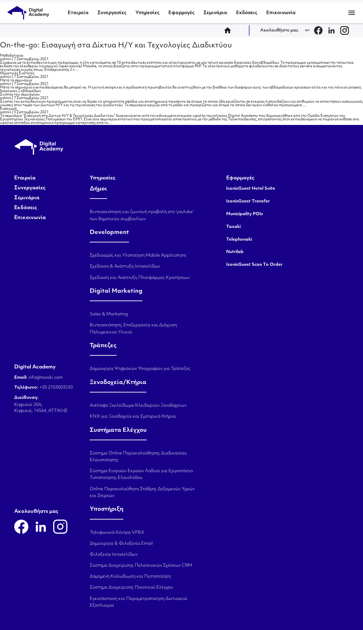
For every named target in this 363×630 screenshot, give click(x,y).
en (307, 30)
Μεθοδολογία (11, 56)
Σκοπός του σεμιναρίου (20, 95)
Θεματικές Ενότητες (17, 73)
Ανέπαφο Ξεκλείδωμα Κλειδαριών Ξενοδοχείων (138, 405)
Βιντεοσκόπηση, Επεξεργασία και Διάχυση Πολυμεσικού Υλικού (133, 328)
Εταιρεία (78, 13)
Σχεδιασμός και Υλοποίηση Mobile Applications (138, 255)
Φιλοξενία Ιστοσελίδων (114, 554)
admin (5, 59)
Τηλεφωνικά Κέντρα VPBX (117, 533)
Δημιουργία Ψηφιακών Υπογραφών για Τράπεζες (140, 369)
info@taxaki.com (45, 378)
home (230, 30)
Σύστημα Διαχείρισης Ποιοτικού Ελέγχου (131, 587)
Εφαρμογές (181, 13)
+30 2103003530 (55, 387)
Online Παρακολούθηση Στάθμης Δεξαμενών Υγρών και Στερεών (142, 492)
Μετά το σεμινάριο (16, 80)
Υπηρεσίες (147, 13)
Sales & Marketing (109, 314)
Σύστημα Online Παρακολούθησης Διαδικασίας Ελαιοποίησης (138, 456)
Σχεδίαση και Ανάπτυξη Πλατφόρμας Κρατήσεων (140, 278)
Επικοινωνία (281, 13)
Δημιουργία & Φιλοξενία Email (121, 544)
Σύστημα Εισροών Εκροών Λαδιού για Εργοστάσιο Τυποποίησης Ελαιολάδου (141, 474)
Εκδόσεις (246, 13)
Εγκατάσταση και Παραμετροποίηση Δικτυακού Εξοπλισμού (138, 602)
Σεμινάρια (215, 13)
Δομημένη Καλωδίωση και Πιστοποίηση (130, 576)
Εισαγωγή (8, 109)
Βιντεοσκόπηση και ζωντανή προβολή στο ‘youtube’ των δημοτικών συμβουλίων (142, 215)
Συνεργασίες (112, 13)
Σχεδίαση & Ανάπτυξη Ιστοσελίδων (125, 266)
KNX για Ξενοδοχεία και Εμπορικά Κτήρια (133, 416)
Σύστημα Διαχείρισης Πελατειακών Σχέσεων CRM (141, 565)
